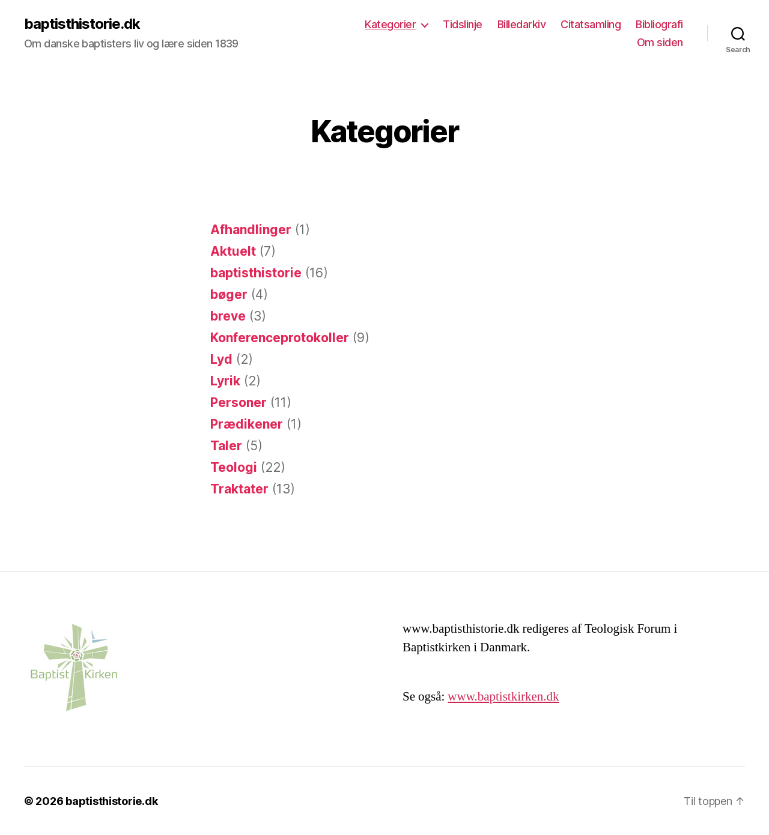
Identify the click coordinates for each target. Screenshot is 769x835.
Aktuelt (233, 251)
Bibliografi (659, 24)
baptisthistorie (256, 272)
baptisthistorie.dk (82, 24)
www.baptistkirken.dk (503, 697)
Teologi (233, 467)
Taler (226, 445)
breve (228, 316)
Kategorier (390, 24)
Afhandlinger (250, 229)
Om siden (660, 42)
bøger (229, 294)
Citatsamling (591, 24)
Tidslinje (462, 24)
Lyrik (225, 380)
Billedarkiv (521, 24)
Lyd (221, 359)
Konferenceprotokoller (279, 337)
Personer (238, 402)
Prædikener (246, 424)
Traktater (239, 488)
